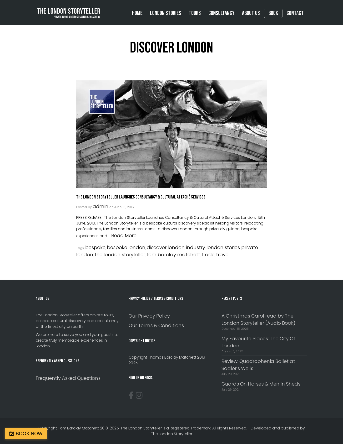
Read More (123, 235)
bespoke (95, 247)
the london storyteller (120, 254)
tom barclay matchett (173, 254)
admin (100, 206)
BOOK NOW (29, 433)
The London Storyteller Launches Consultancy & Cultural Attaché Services (140, 197)
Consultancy (221, 13)
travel (223, 254)
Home (137, 13)
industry (195, 247)
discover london (166, 247)
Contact (295, 13)
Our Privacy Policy (149, 316)
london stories (223, 247)
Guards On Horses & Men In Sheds (261, 384)
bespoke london (126, 247)
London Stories (165, 13)
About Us (251, 13)
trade (208, 254)
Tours (195, 13)
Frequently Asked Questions (68, 378)
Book (273, 13)
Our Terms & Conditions (156, 325)
